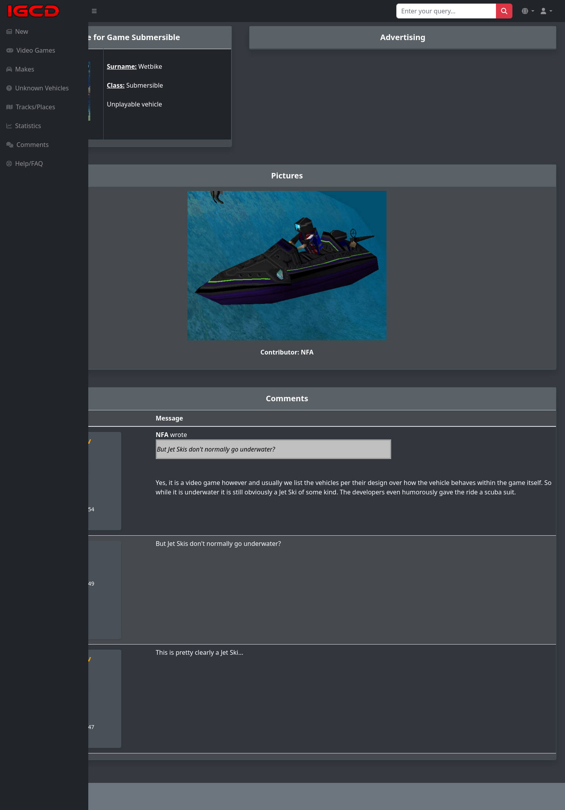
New (17, 31)
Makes (20, 69)
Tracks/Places (30, 107)
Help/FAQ (24, 163)
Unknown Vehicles (37, 88)
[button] (528, 11)
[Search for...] (446, 11)
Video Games (30, 50)
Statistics (23, 125)
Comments (27, 144)
